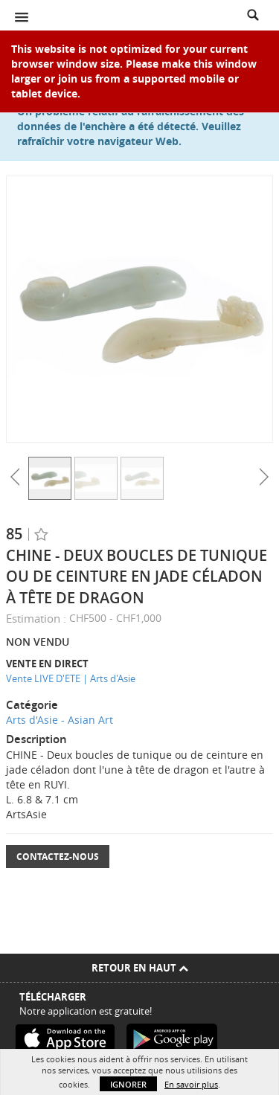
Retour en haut (140, 967)
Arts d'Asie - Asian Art (59, 720)
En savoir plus (191, 1084)
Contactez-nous (57, 856)
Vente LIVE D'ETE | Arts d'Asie (70, 678)
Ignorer (128, 1084)
